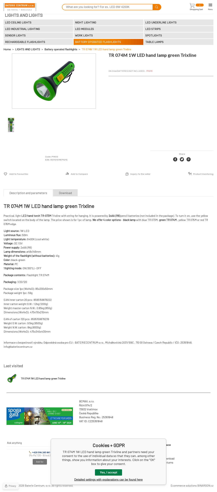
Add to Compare (79, 174)
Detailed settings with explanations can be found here (108, 479)
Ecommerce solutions (184, 485)
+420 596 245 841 (39, 452)
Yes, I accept (108, 472)
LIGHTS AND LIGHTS (27, 49)
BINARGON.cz (205, 485)
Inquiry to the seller (140, 174)
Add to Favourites (18, 174)
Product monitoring (203, 174)
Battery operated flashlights (61, 49)
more (149, 70)
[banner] (20, 7)
